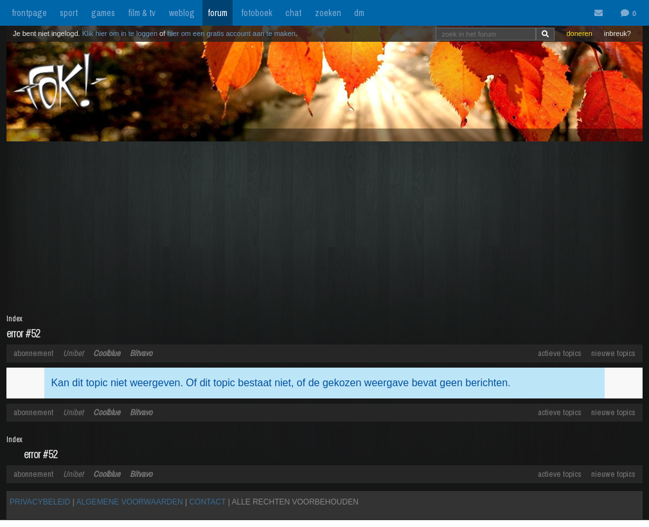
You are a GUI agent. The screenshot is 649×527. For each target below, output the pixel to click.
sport (69, 13)
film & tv (142, 13)
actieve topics (560, 353)
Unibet (73, 353)
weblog (182, 13)
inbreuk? (617, 33)
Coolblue (106, 353)
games (103, 13)
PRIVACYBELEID (40, 501)
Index (14, 319)
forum (217, 13)
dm (359, 13)
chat (293, 13)
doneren (579, 33)
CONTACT (207, 501)
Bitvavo (141, 353)
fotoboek (256, 13)
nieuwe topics (613, 353)
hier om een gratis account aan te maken (231, 33)
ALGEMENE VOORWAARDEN (129, 501)
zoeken (328, 13)
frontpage (29, 13)
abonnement (33, 353)
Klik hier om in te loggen (119, 33)
